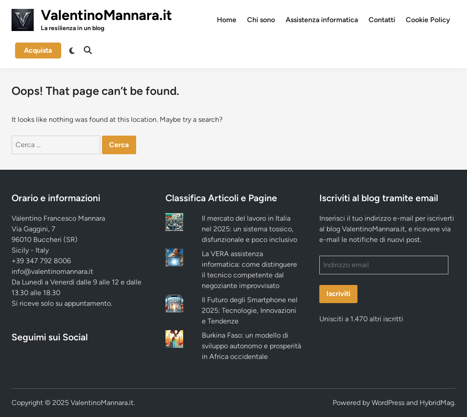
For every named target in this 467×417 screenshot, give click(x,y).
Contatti (382, 20)
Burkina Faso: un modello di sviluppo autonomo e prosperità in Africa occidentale (251, 346)
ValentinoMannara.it (106, 15)
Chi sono (261, 20)
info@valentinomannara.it (52, 271)
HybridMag (437, 402)
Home (226, 20)
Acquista (38, 50)
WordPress (388, 402)
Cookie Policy (428, 20)
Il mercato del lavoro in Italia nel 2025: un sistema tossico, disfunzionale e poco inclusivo (249, 229)
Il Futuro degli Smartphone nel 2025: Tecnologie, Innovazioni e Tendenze (250, 310)
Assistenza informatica (322, 20)
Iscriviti (338, 293)
